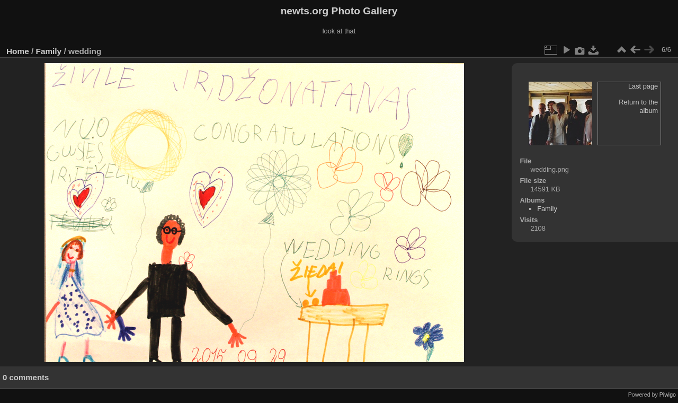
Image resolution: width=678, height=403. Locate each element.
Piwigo (667, 394)
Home (17, 51)
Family (49, 51)
